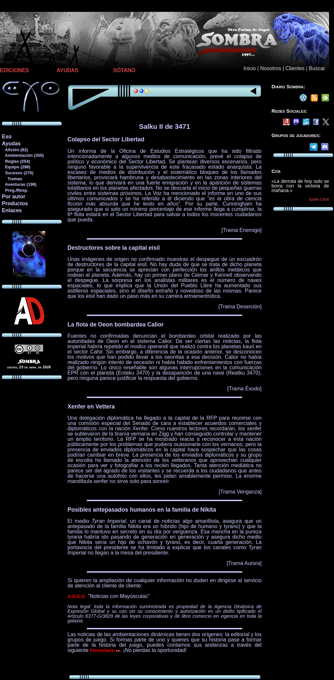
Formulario (105, 650)
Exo (7, 136)
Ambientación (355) (23, 155)
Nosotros (270, 68)
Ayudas (11, 143)
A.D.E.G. (77, 596)
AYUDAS (67, 70)
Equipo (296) (16, 166)
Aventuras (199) (19, 184)
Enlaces (12, 210)
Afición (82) (15, 149)
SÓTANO (124, 70)
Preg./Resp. (15, 190)
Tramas (12, 178)
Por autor (13, 196)
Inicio (250, 68)
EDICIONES (14, 70)
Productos (15, 203)
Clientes (294, 68)
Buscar (317, 68)
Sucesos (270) (18, 172)
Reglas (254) (16, 161)
